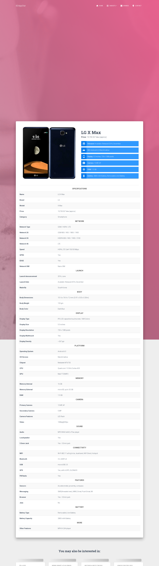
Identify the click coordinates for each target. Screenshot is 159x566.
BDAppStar (21, 5)
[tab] (110, 160)
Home (99, 6)
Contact (136, 6)
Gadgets (111, 6)
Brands (124, 6)
